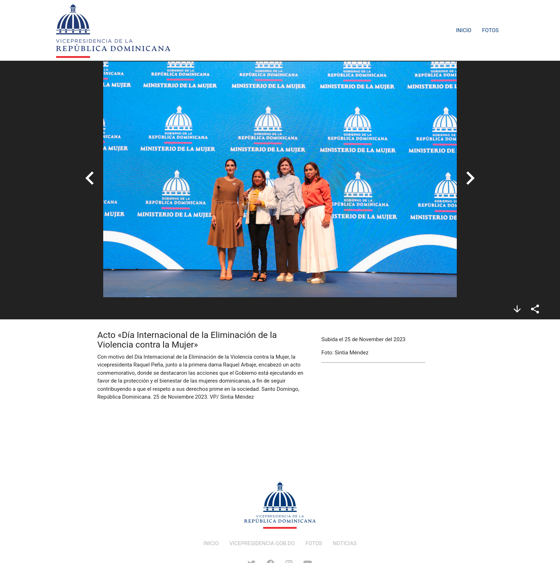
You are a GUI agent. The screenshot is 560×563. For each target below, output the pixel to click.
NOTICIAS (345, 543)
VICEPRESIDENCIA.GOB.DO (262, 543)
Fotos (490, 30)
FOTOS (314, 543)
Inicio (463, 30)
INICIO (211, 543)
